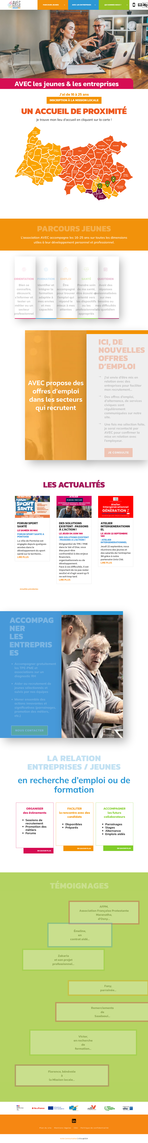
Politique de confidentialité (94, 1128)
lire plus (23, 557)
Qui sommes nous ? (112, 5)
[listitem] (39, 156)
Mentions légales (62, 1128)
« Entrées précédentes (47, 589)
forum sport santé (27, 525)
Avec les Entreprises (81, 5)
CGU (76, 1128)
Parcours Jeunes (51, 5)
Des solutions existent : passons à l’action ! (73, 526)
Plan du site (46, 1128)
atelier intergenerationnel (115, 526)
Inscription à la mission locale (74, 100)
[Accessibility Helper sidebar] (145, 6)
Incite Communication (68, 1138)
